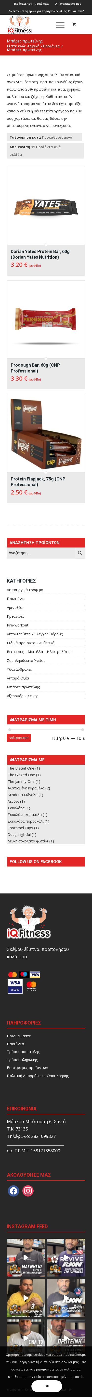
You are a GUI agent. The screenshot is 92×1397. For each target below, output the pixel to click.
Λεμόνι (13, 801)
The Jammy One (21, 781)
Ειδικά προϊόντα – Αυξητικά (30, 642)
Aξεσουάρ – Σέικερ (23, 695)
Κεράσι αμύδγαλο (23, 794)
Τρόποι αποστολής (23, 1051)
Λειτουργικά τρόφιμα (25, 589)
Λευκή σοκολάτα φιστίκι (28, 840)
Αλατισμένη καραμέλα (26, 787)
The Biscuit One (21, 768)
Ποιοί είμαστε (19, 1035)
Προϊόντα (15, 1043)
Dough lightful (19, 834)
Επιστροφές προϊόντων (27, 1067)
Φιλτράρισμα (18, 738)
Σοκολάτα (16, 807)
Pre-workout (17, 625)
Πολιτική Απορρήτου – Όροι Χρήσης (38, 1075)
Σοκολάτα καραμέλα (25, 814)
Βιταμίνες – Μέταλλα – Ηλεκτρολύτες (39, 651)
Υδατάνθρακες (19, 669)
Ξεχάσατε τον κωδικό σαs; (31, 3)
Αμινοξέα (14, 607)
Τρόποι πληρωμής (22, 1059)
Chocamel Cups (20, 827)
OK (46, 1386)
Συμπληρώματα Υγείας (26, 660)
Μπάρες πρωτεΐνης (23, 686)
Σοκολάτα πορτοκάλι (26, 821)
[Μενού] (58, 24)
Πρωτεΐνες (16, 598)
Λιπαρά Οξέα (18, 678)
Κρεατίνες (16, 616)
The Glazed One (21, 774)
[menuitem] (31, 3)
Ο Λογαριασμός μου (68, 3)
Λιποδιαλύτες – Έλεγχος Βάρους (35, 633)
